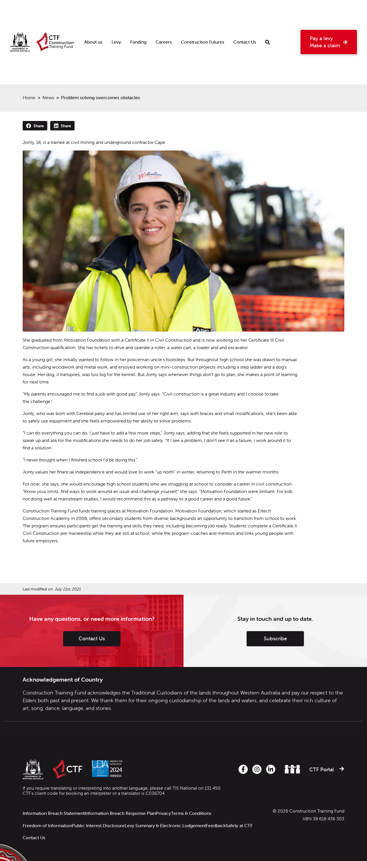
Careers (164, 22)
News (48, 97)
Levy (116, 22)
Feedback (223, 816)
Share (35, 125)
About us (93, 22)
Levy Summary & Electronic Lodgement (169, 816)
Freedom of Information (47, 816)
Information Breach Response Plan (122, 810)
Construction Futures (202, 22)
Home (29, 97)
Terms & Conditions (198, 810)
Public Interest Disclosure (100, 816)
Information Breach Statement (54, 810)
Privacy (167, 810)
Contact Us (244, 22)
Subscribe (275, 638)
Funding (138, 22)
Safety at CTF (36, 822)
